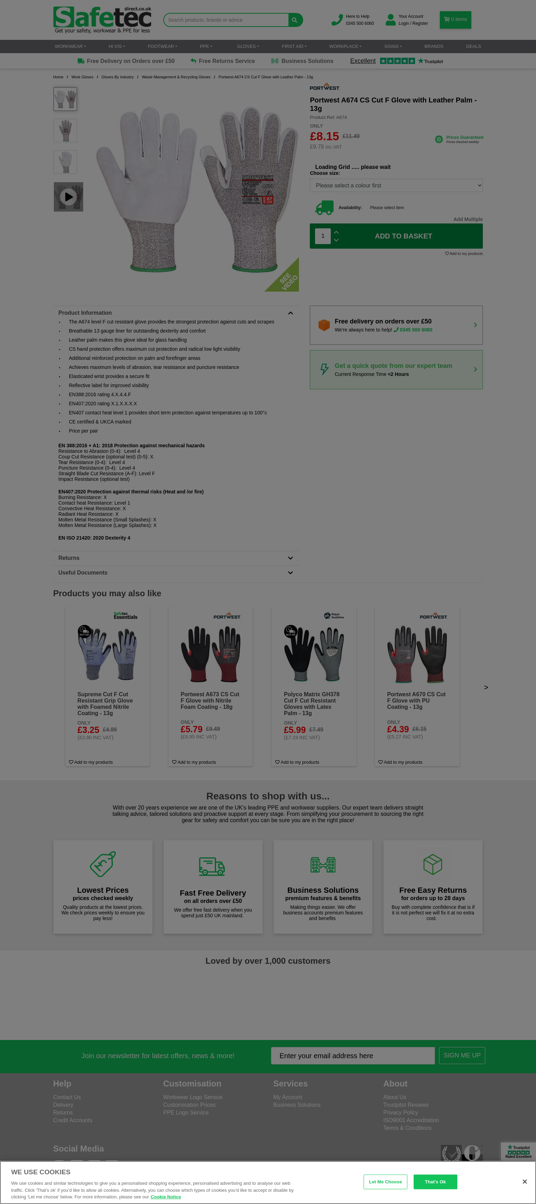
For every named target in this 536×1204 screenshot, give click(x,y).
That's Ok (435, 1181)
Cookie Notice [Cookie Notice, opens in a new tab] (166, 1196)
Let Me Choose (385, 1181)
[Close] (525, 1181)
